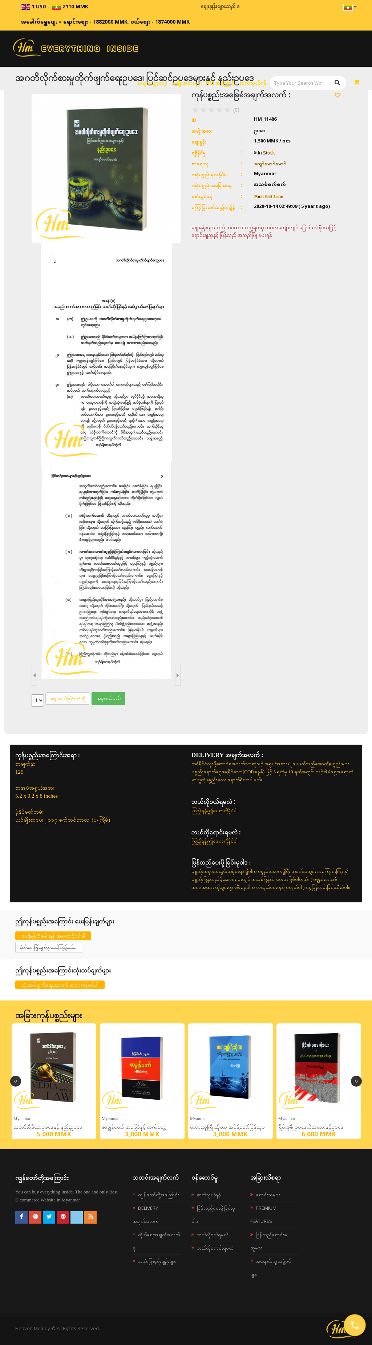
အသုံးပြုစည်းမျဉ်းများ (157, 1261)
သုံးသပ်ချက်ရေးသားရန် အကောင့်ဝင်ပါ (59, 984)
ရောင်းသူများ (268, 1194)
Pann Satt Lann (268, 196)
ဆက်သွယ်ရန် (252, 82)
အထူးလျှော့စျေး (151, 82)
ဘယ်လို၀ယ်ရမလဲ (213, 1234)
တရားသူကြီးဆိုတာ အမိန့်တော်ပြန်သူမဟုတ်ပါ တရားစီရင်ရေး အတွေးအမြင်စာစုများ (230, 1128)
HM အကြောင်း (221, 82)
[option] (54, 1081)
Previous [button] (15, 1081)
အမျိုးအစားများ (186, 82)
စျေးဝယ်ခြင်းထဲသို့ (67, 698)
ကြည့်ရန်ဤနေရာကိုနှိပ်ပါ (214, 810)
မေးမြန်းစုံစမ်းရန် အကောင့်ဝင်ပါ (53, 935)
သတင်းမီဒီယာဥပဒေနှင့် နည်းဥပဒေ (47, 1127)
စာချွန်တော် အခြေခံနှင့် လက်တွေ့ (133, 1127)
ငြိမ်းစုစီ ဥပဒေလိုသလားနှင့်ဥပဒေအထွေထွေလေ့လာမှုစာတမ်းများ (310, 1128)
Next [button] (356, 1081)
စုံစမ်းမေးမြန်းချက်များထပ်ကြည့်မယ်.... (48, 947)
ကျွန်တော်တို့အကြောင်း (158, 1194)
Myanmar (22, 1118)
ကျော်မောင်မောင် (270, 163)
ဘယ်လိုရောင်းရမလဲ (215, 1248)
